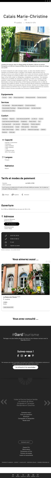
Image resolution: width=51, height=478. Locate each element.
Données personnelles (43, 462)
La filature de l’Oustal (10, 297)
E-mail (12, 242)
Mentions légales (31, 462)
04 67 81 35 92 (14, 235)
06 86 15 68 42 (14, 239)
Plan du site (23, 462)
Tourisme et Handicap (7, 462)
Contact (16, 462)
